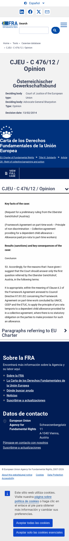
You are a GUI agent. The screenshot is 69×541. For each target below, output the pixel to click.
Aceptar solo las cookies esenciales (39, 532)
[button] (22, 11)
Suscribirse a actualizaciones (26, 400)
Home (6, 43)
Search (23, 23)
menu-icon (64, 25)
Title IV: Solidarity (47, 157)
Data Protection (55, 475)
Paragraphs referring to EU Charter (29, 333)
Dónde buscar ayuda (20, 390)
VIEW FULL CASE (12, 173)
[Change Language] (34, 3)
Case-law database (31, 43)
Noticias (12, 395)
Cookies (40, 475)
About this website (11, 475)
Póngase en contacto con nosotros (25, 442)
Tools (15, 43)
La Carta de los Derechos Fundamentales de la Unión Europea (36, 383)
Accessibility (8, 478)
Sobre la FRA (15, 375)
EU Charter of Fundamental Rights (17, 157)
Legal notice (26, 475)
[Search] (34, 30)
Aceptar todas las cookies (33, 522)
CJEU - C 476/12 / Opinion (19, 47)
